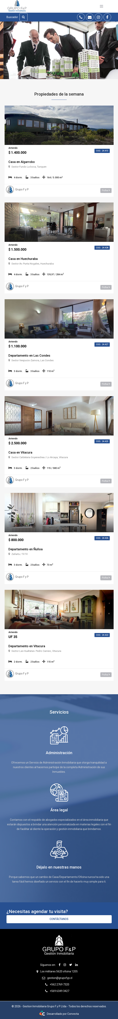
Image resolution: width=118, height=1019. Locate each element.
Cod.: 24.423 (102, 441)
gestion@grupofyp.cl (59, 977)
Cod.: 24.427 (102, 344)
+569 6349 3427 (59, 991)
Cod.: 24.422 (102, 635)
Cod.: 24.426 (102, 538)
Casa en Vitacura (20, 452)
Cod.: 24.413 (102, 151)
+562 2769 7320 (59, 984)
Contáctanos (59, 919)
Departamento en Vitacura (26, 646)
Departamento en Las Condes (29, 355)
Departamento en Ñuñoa (25, 549)
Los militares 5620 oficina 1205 (59, 971)
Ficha (106, 190)
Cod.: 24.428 (102, 247)
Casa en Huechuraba (23, 259)
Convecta (73, 1013)
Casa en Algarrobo (21, 162)
